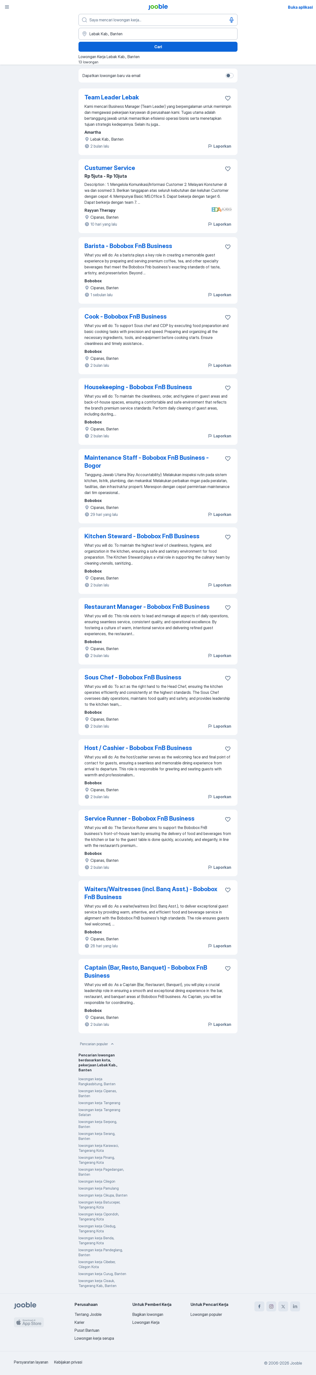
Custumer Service (109, 167)
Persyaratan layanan (31, 1362)
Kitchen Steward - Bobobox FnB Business (141, 536)
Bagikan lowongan (147, 1314)
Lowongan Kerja (145, 1322)
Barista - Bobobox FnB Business (128, 246)
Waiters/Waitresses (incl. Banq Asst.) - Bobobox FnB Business (150, 893)
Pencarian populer (97, 1044)
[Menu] (7, 7)
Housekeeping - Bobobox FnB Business (138, 387)
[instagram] (271, 1306)
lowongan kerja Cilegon (97, 1181)
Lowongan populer (206, 1314)
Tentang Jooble (88, 1314)
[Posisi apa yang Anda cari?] (158, 20)
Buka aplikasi (300, 7)
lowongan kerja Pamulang (99, 1188)
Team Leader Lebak (111, 97)
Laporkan (219, 146)
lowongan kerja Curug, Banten (102, 1274)
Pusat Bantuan (87, 1330)
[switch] (230, 75)
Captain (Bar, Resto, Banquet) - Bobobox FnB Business (145, 971)
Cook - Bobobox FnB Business (125, 316)
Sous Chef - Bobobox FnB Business (132, 677)
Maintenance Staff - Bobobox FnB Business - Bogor (146, 461)
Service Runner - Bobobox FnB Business (139, 818)
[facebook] (259, 1306)
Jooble (296, 1363)
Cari (158, 46)
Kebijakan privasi (68, 1362)
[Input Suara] (232, 20)
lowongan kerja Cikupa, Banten (103, 1195)
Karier (79, 1322)
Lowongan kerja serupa (94, 1338)
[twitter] (283, 1306)
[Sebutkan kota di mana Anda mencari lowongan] (158, 34)
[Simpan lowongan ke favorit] (228, 98)
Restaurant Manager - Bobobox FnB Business (147, 606)
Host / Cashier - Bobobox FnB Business (138, 747)
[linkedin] (295, 1306)
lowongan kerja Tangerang (99, 1103)
